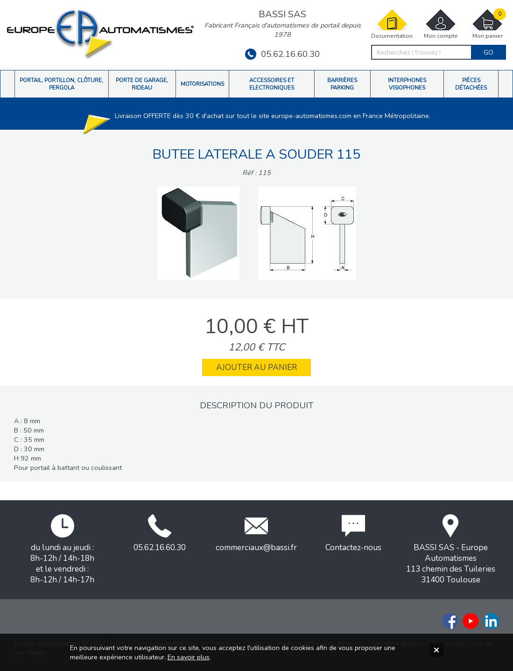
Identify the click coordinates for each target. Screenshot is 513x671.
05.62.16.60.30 (282, 54)
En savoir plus (189, 657)
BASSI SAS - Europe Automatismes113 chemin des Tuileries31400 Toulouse (450, 549)
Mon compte (440, 24)
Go (488, 52)
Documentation (392, 24)
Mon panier (487, 24)
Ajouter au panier (256, 367)
